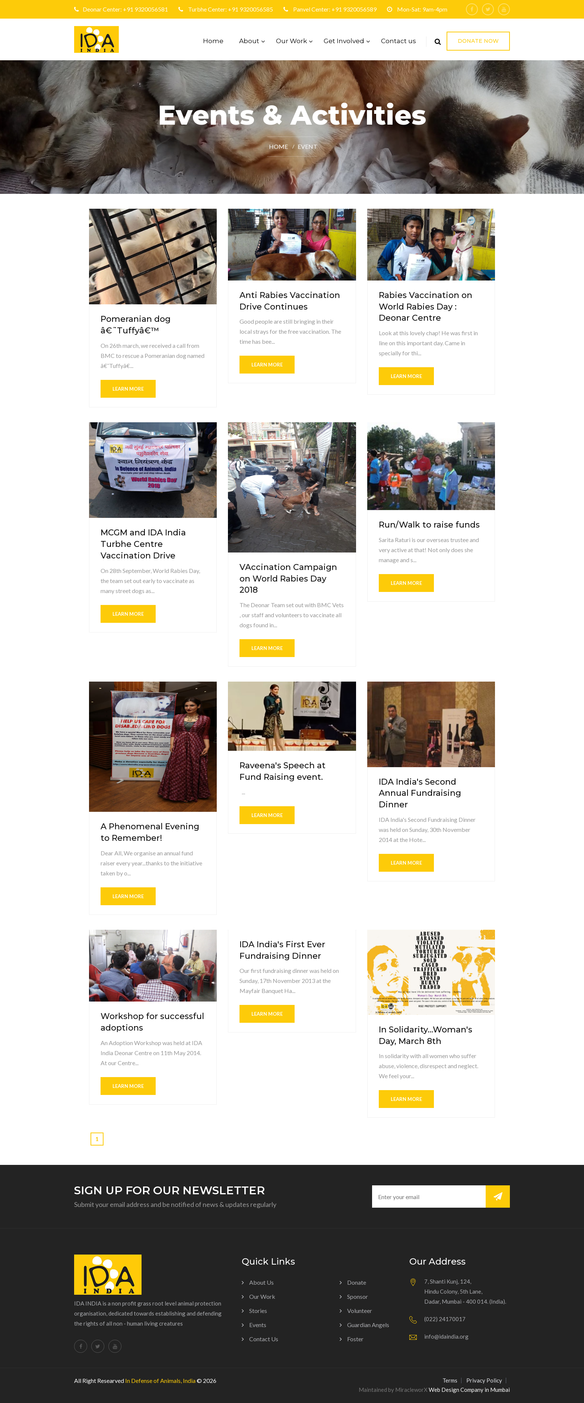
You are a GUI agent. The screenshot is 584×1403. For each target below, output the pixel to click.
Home (213, 41)
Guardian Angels (368, 1324)
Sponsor (357, 1296)
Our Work (291, 41)
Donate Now (478, 41)
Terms (449, 1380)
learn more (128, 389)
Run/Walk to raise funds (429, 525)
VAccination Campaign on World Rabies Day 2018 (288, 578)
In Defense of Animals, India (160, 1380)
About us (261, 1282)
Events (257, 1324)
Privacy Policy (484, 1380)
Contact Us (263, 1338)
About (249, 41)
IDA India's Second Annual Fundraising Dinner (420, 793)
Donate (356, 1282)
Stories (258, 1310)
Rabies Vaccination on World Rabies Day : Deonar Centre (425, 306)
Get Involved (344, 41)
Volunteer (359, 1310)
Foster (355, 1338)
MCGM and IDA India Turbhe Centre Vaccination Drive (143, 544)
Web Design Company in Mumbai (469, 1389)
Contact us (398, 41)
